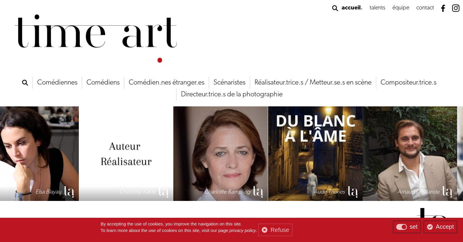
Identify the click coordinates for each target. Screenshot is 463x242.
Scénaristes (229, 82)
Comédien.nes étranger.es (166, 82)
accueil (351, 8)
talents (377, 8)
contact (425, 8)
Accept (445, 226)
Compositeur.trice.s (408, 82)
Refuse (279, 230)
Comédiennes (57, 82)
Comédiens (103, 82)
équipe (400, 8)
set (414, 226)
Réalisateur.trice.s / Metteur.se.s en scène (313, 82)
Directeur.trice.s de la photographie (232, 94)
